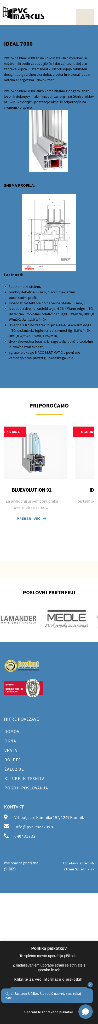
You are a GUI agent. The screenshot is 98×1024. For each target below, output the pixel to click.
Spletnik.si (84, 869)
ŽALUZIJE (14, 769)
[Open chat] (85, 1011)
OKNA (10, 740)
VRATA (10, 750)
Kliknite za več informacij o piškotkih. (49, 979)
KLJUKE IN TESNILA (24, 778)
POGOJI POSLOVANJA (26, 787)
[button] (37, 475)
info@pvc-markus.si (34, 826)
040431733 (25, 836)
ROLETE (12, 759)
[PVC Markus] (23, 12)
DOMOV (11, 731)
